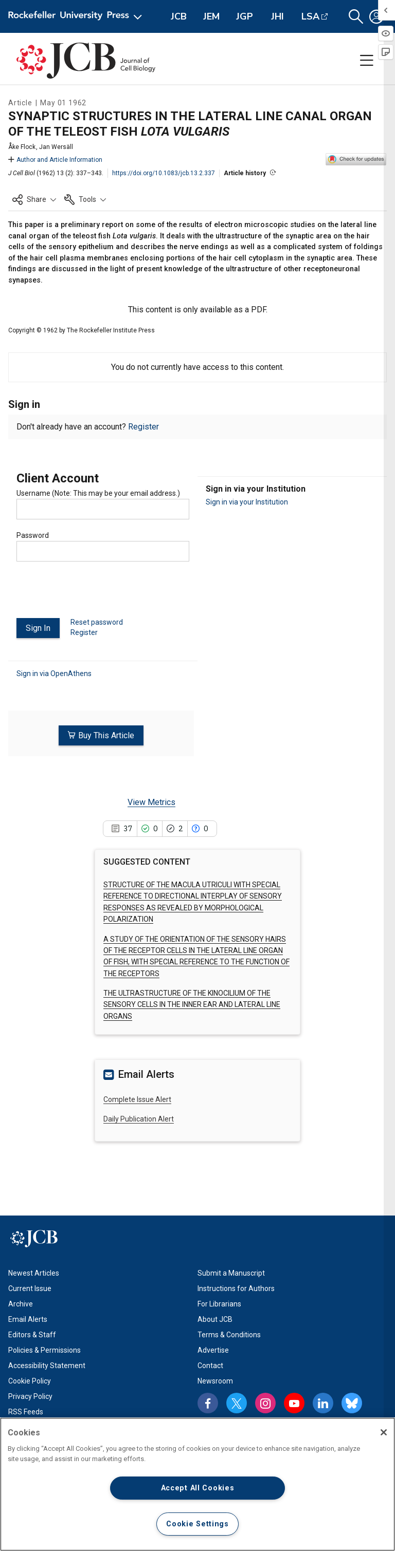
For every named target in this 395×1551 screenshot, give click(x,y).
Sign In (38, 628)
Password (32, 535)
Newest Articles (33, 1273)
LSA (310, 16)
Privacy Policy (30, 1396)
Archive (20, 1304)
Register (143, 427)
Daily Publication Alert (138, 1119)
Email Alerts (27, 1319)
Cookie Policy (29, 1381)
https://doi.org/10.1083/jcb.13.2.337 (163, 173)
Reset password (96, 622)
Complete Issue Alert (137, 1099)
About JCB (215, 1319)
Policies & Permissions (44, 1350)
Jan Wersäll (56, 147)
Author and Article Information (55, 159)
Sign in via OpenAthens (54, 673)
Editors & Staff (32, 1335)
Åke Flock (21, 147)
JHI (277, 16)
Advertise (213, 1350)
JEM (211, 16)
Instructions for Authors (236, 1288)
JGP (244, 16)
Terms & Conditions (229, 1335)
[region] (197, 1484)
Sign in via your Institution (247, 502)
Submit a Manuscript (231, 1273)
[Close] (383, 1432)
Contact (210, 1365)
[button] (356, 16)
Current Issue (29, 1288)
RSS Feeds (25, 1412)
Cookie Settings (197, 1524)
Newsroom (215, 1381)
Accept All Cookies (198, 1488)
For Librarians (219, 1304)
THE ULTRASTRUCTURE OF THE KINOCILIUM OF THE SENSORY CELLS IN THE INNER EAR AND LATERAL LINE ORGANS (191, 1004)
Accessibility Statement (46, 1365)
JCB (179, 16)
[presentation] (94, 594)
